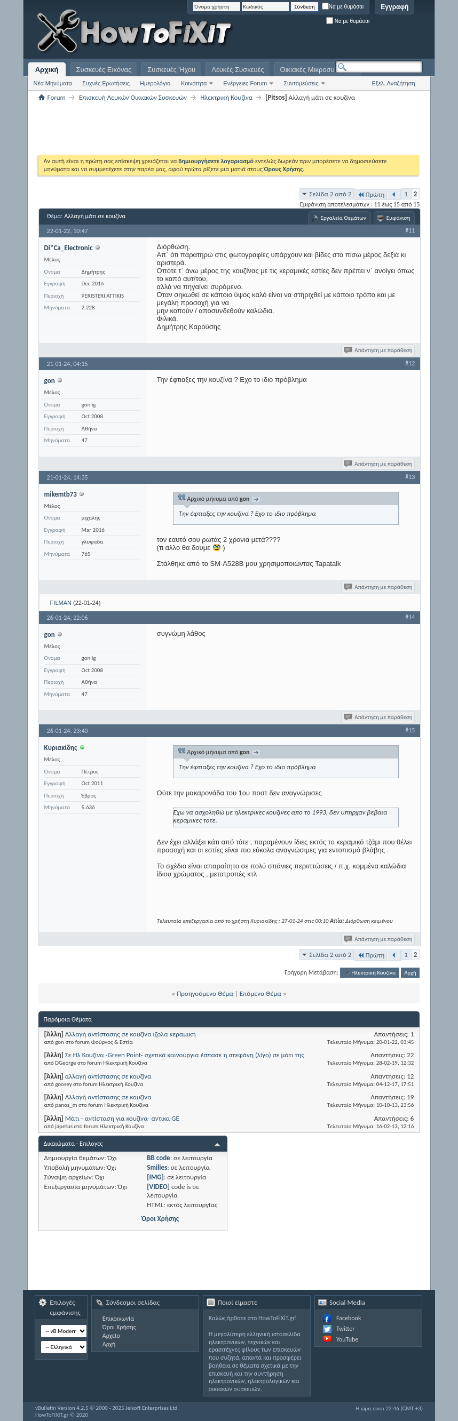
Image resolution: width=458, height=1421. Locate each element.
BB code (158, 1158)
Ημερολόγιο (155, 83)
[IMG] (155, 1177)
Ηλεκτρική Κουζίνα (226, 97)
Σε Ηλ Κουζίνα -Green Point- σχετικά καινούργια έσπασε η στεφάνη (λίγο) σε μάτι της (184, 1055)
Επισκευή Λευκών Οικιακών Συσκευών (133, 97)
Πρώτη (370, 194)
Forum (57, 97)
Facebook (348, 1318)
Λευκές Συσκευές (237, 70)
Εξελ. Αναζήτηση (393, 83)
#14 (410, 617)
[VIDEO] (158, 1187)
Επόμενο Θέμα (260, 993)
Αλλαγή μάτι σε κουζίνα (94, 216)
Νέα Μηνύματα (53, 83)
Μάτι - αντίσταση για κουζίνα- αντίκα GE (122, 1118)
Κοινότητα (194, 83)
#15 (410, 730)
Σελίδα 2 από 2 (331, 194)
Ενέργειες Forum (245, 83)
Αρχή (410, 972)
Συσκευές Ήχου (171, 70)
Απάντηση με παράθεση (378, 350)
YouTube (347, 1339)
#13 (410, 477)
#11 (410, 230)
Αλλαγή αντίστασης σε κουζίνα (108, 1097)
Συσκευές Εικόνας (104, 70)
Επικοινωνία (118, 1318)
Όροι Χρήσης (160, 1219)
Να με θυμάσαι (343, 7)
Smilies (157, 1167)
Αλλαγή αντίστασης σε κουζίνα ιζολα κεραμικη (130, 1034)
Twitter (345, 1328)
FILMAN (61, 603)
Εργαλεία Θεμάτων (343, 217)
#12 (410, 363)
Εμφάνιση (398, 217)
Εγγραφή (394, 7)
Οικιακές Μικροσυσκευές (318, 70)
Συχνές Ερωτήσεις (106, 83)
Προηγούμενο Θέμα (205, 993)
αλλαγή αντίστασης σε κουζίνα (108, 1076)
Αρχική (47, 70)
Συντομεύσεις (300, 83)
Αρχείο (111, 1335)
